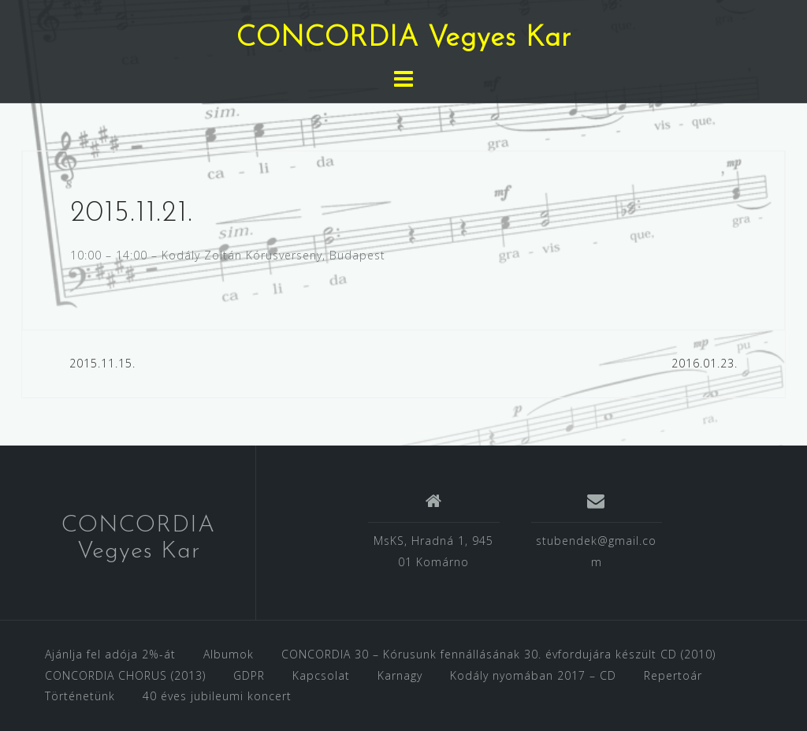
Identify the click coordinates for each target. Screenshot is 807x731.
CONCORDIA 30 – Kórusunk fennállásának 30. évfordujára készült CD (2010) (498, 654)
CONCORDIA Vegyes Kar (403, 38)
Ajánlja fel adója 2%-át (110, 654)
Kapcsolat (321, 675)
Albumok (228, 654)
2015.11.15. (102, 363)
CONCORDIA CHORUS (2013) (125, 675)
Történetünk (80, 695)
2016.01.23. (704, 363)
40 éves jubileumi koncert (217, 695)
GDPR (249, 675)
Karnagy (399, 675)
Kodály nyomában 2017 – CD (533, 675)
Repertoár (673, 675)
